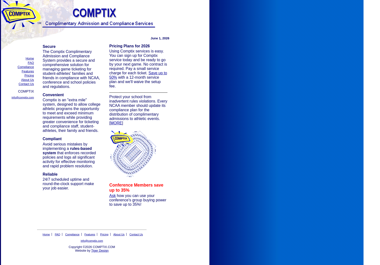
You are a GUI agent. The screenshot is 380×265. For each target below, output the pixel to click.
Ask (112, 196)
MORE (116, 123)
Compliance (25, 67)
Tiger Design (100, 250)
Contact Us (26, 84)
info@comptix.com (23, 97)
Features (28, 71)
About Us (27, 80)
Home (30, 58)
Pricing (29, 75)
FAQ (31, 63)
